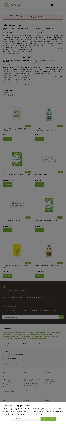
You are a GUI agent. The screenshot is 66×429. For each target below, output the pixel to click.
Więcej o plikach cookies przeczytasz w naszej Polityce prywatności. (23, 414)
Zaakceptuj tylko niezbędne (19, 418)
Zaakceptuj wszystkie (48, 418)
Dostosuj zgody (35, 418)
